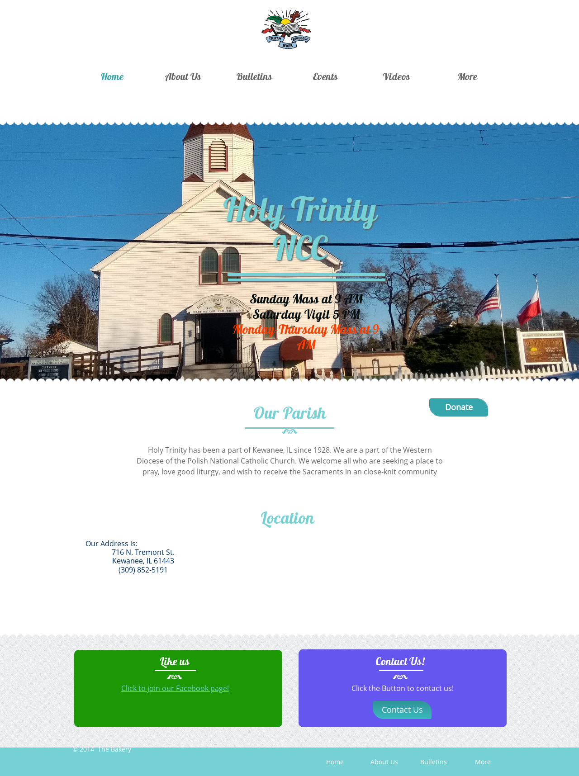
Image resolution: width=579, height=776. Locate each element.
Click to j (135, 688)
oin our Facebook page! (189, 688)
